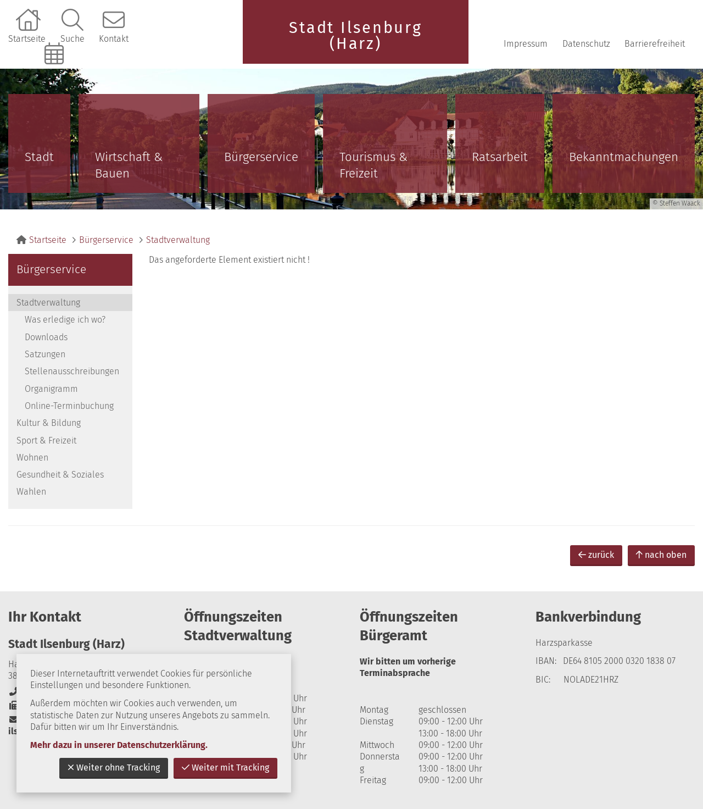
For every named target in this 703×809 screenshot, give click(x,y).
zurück (596, 555)
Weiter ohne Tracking (114, 767)
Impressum (526, 43)
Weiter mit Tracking (225, 767)
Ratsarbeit (500, 156)
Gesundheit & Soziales (60, 474)
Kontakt (114, 39)
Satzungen (45, 354)
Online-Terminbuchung (55, 72)
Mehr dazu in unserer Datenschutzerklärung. (119, 745)
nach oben (661, 555)
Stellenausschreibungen (72, 371)
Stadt (39, 156)
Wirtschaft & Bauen (129, 165)
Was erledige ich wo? (65, 319)
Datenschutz (586, 43)
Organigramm (51, 389)
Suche (72, 39)
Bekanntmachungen (623, 156)
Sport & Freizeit (46, 440)
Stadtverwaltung (178, 240)
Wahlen (31, 491)
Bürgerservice (261, 156)
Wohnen (32, 457)
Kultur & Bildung (48, 423)
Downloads (46, 337)
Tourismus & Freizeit (373, 165)
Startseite (27, 39)
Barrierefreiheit (654, 43)
